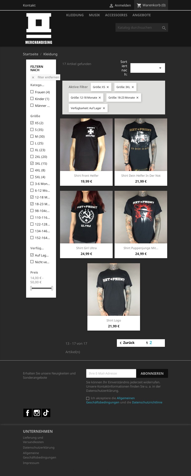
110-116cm (42, 217)
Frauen (42, 92)
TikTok (46, 413)
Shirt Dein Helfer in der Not (140, 176)
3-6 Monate (42, 184)
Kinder (42, 99)
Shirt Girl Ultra (86, 248)
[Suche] (141, 27)
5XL (40, 177)
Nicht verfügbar (42, 262)
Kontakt (29, 5)
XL (40, 150)
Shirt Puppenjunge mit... (141, 248)
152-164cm (42, 238)
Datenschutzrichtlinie (147, 402)
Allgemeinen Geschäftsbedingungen (110, 400)
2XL (41, 157)
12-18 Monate (42, 197)
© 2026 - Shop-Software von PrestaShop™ (95, 470)
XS (39, 123)
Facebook (27, 413)
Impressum (31, 463)
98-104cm (42, 211)
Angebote (141, 15)
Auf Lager (42, 255)
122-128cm (42, 224)
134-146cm (42, 231)
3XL (41, 163)
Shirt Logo (114, 320)
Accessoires (116, 15)
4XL (40, 170)
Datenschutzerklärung (39, 447)
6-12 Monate (42, 190)
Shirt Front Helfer (86, 176)
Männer (42, 105)
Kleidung (75, 15)
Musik (94, 15)
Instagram (37, 413)
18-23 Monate (42, 204)
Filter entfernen (45, 77)
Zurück (126, 343)
